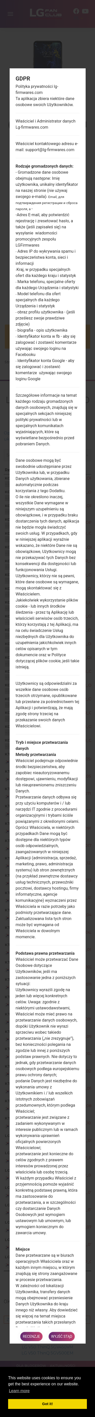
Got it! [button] (47, 1404)
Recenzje (31, 1336)
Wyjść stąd (61, 1336)
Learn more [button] (19, 1391)
